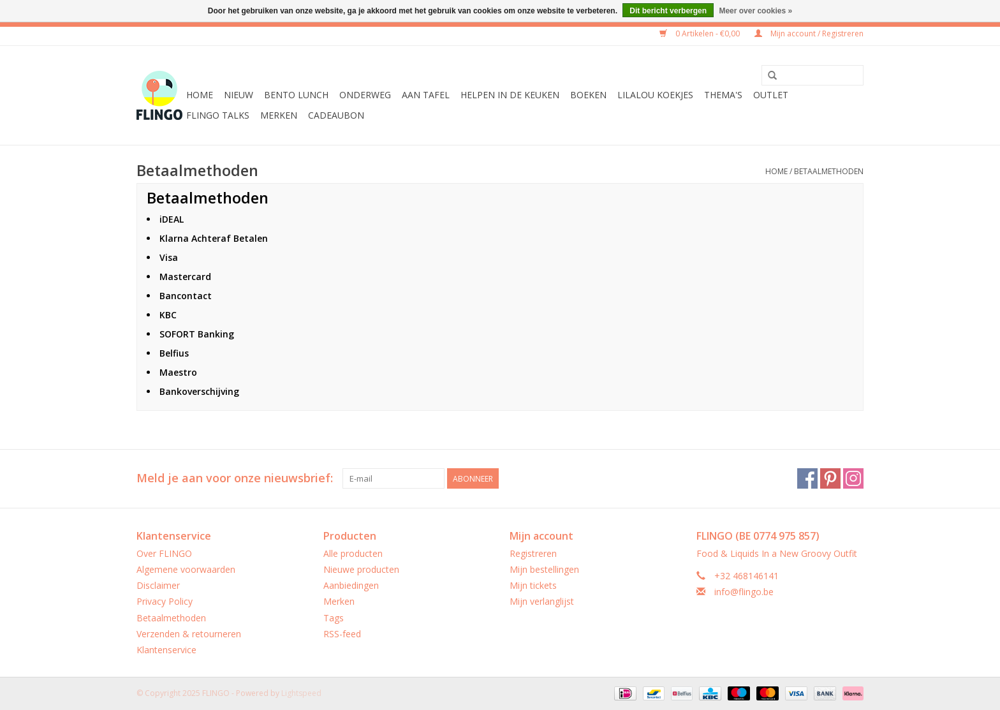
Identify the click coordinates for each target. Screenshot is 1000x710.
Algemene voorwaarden (185, 569)
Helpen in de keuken (509, 95)
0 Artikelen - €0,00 (700, 33)
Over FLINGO (164, 553)
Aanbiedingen (351, 585)
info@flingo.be (744, 592)
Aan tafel (426, 95)
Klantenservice (166, 650)
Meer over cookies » (755, 10)
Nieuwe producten (361, 569)
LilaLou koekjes (655, 95)
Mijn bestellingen (544, 569)
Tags (333, 618)
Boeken (588, 95)
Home (199, 95)
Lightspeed (301, 693)
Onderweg (365, 95)
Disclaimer (158, 585)
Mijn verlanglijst (542, 601)
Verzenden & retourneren (188, 634)
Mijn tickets (533, 585)
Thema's (723, 95)
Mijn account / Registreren (809, 33)
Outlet (770, 95)
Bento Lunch (296, 95)
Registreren (533, 553)
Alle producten (353, 553)
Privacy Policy (164, 601)
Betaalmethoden (829, 171)
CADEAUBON (336, 115)
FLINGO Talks (217, 115)
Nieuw (238, 95)
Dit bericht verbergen (668, 10)
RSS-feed (342, 634)
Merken (278, 115)
